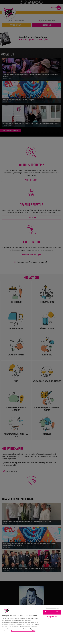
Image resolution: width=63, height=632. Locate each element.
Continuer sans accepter (52, 607)
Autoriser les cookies (52, 612)
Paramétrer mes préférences (52, 617)
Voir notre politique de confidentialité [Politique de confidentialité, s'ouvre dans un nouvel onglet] (23, 631)
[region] (31, 618)
